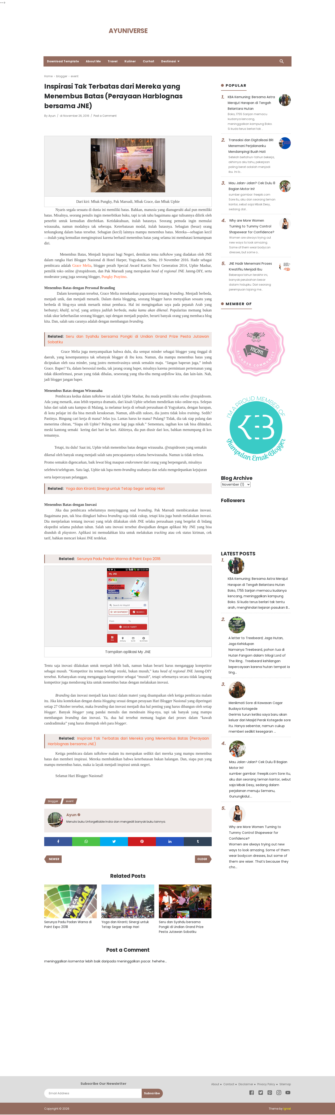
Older (202, 859)
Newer (54, 859)
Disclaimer (243, 1085)
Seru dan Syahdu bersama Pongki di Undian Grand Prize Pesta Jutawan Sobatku (181, 927)
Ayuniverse (128, 30)
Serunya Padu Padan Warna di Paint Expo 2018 (119, 558)
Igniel (287, 1109)
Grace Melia (81, 265)
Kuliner (132, 61)
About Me (94, 61)
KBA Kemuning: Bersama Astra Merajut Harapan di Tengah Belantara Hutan (248, 103)
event (71, 801)
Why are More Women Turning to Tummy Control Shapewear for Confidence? (252, 225)
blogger (53, 801)
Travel (114, 61)
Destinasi (170, 61)
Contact (226, 1085)
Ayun (52, 116)
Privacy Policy (265, 1085)
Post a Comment (105, 116)
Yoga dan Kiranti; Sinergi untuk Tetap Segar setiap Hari (116, 488)
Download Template (64, 61)
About (212, 1085)
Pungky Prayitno (113, 277)
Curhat (150, 61)
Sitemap (285, 1085)
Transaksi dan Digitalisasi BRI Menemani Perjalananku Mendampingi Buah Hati (251, 145)
